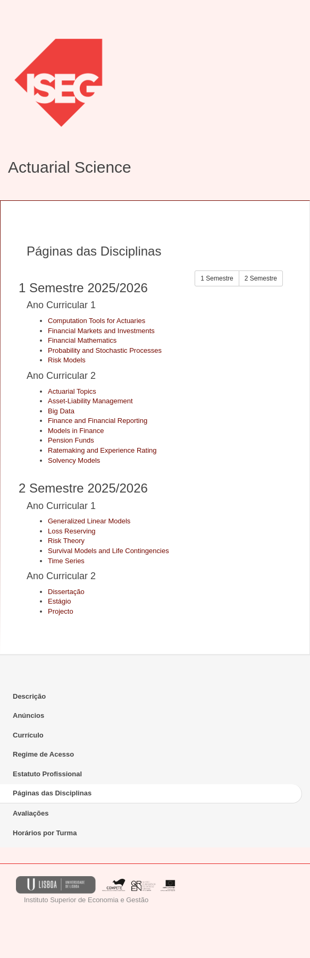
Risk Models (67, 360)
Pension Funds (71, 440)
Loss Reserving (72, 531)
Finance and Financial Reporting (97, 421)
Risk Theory (66, 541)
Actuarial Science (69, 167)
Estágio (59, 601)
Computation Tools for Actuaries (96, 321)
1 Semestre (216, 278)
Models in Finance (76, 431)
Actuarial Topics (72, 391)
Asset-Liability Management (90, 401)
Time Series (66, 561)
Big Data (61, 411)
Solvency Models (74, 460)
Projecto (60, 611)
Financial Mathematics (82, 340)
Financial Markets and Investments (101, 331)
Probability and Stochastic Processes (105, 350)
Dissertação (66, 592)
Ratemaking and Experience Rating (102, 450)
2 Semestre (261, 278)
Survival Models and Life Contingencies (108, 551)
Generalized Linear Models (89, 521)
